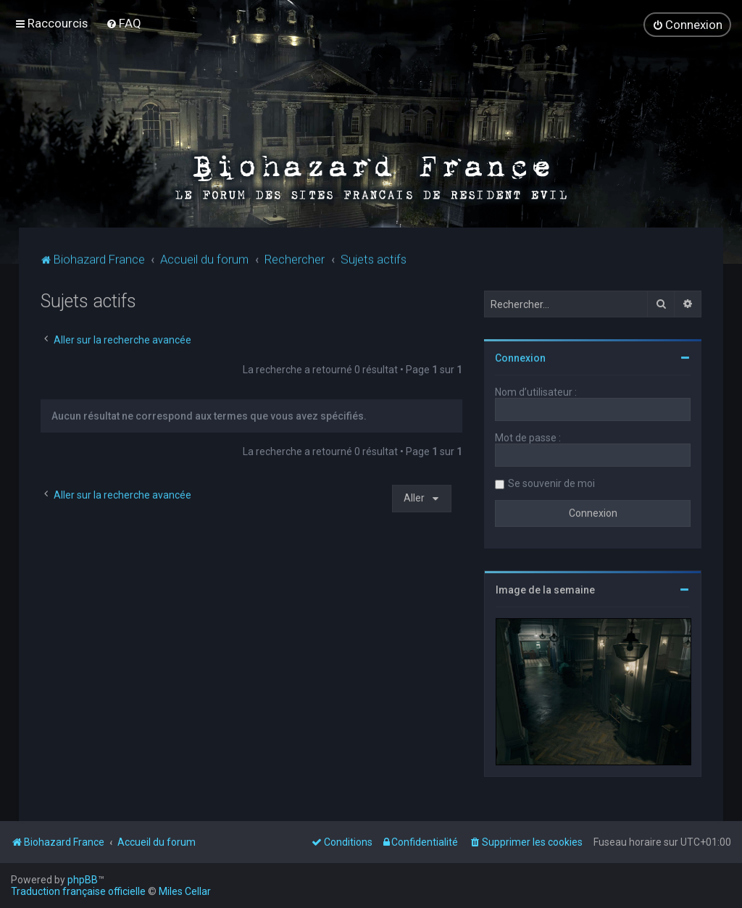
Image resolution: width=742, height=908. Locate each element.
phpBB (82, 880)
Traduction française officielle (78, 891)
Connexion (520, 356)
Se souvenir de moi (551, 482)
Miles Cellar (185, 891)
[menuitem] (123, 22)
